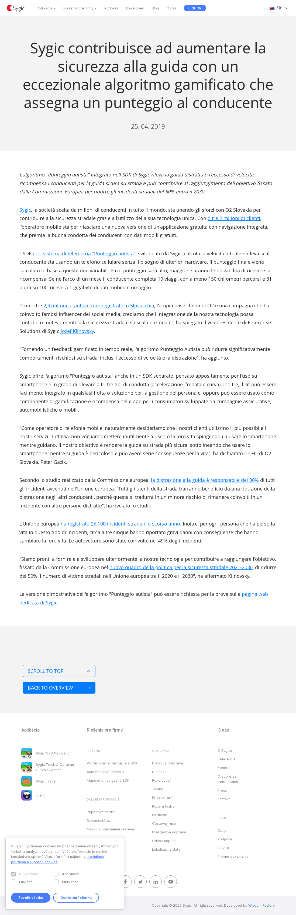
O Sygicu (225, 750)
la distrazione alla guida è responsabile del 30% (205, 480)
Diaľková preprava (167, 763)
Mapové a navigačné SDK (108, 780)
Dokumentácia (98, 820)
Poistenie (159, 815)
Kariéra (224, 768)
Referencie (227, 759)
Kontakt (224, 799)
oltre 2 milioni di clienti (234, 218)
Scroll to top (59, 671)
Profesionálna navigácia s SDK (112, 763)
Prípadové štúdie (101, 812)
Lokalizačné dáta (166, 849)
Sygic (25, 210)
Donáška (159, 772)
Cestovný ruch (164, 823)
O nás (171, 8)
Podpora (111, 8)
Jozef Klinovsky (77, 331)
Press (222, 790)
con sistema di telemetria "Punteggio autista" (84, 253)
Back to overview (59, 687)
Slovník (223, 848)
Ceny (222, 830)
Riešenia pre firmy (78, 8)
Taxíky (157, 789)
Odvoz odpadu (164, 841)
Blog (155, 8)
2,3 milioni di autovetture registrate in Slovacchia (98, 305)
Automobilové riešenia (105, 772)
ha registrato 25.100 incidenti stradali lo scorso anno (120, 523)
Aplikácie (45, 8)
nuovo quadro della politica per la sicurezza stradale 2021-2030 (181, 567)
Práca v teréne (164, 797)
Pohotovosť (161, 780)
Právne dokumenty (233, 856)
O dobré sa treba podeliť (228, 779)
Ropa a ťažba (163, 806)
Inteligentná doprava (169, 832)
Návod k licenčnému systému (111, 829)
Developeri (135, 8)
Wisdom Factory (261, 905)
